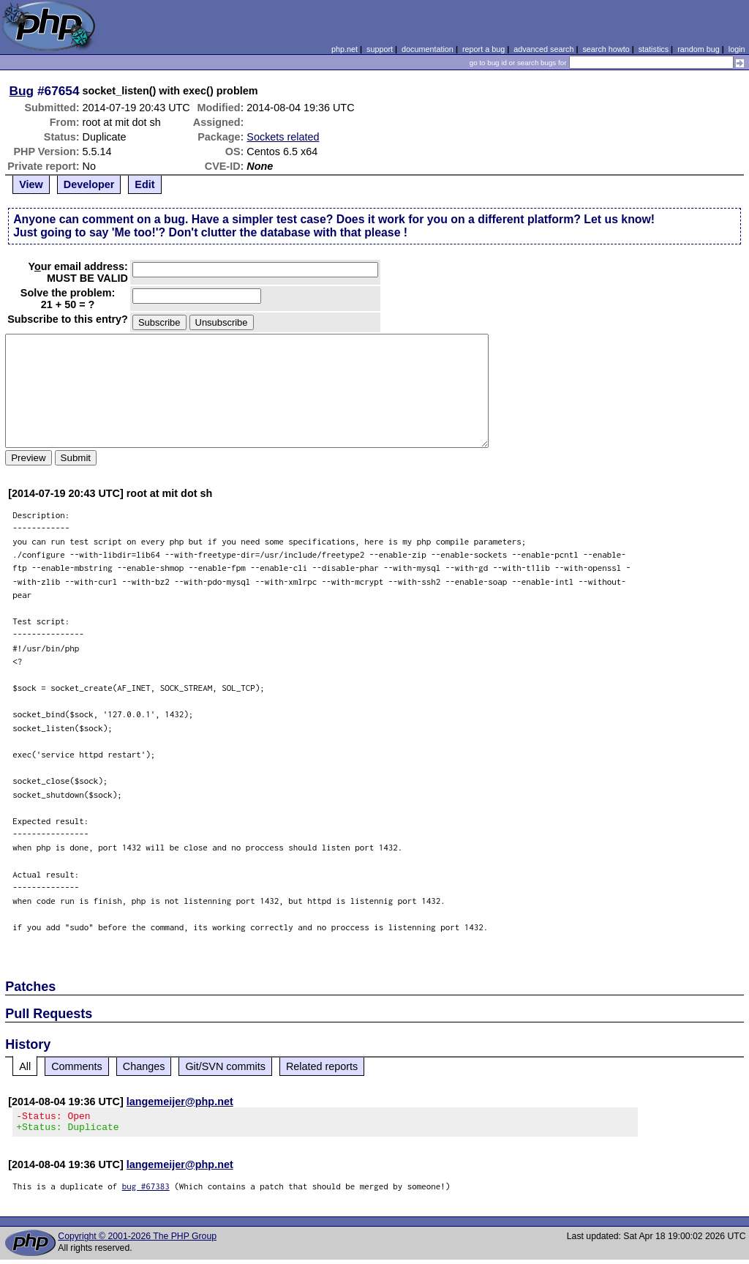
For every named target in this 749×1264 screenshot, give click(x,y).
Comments (76, 1066)
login (737, 49)
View (31, 184)
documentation (427, 49)
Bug (22, 90)
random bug (698, 49)
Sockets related (282, 137)
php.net (344, 49)
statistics (654, 49)
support (379, 49)
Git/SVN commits (225, 1066)
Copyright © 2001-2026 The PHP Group (137, 1240)
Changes (144, 1066)
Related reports (322, 1066)
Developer (89, 184)
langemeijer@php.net (180, 1101)
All (25, 1066)
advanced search (543, 49)
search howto (605, 49)
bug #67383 (146, 1190)
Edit (144, 184)
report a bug (483, 49)
